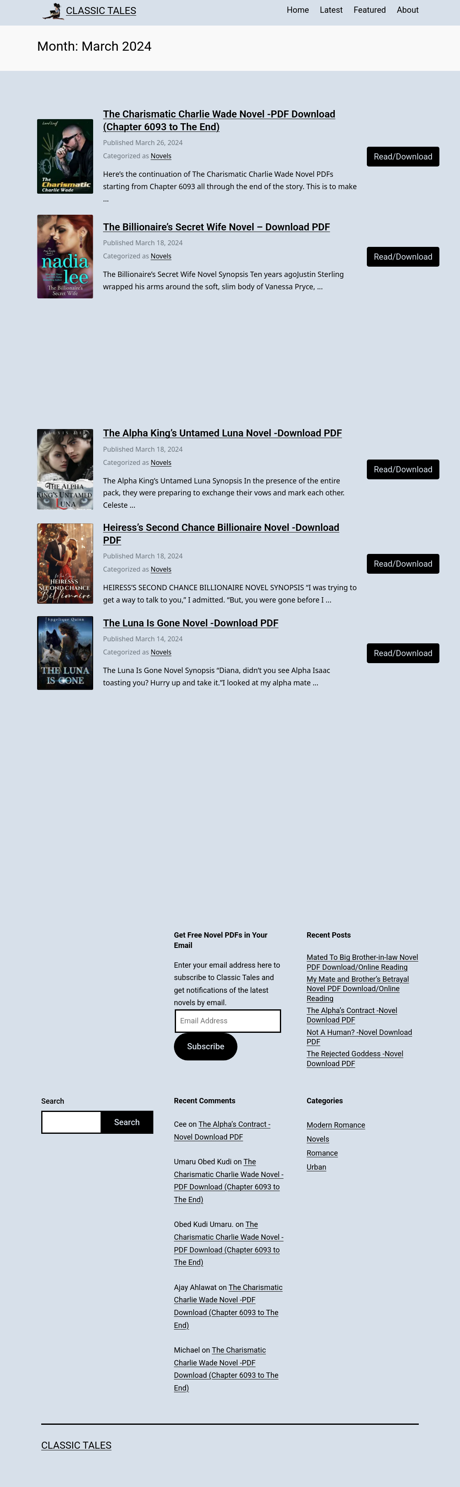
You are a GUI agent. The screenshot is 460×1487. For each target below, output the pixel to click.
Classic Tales (101, 10)
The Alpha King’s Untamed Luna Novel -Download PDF (222, 433)
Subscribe (205, 1046)
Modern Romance (336, 1125)
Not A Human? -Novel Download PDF (359, 1037)
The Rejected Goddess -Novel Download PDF (355, 1058)
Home (298, 10)
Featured (370, 10)
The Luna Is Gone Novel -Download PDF (191, 623)
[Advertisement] (230, 366)
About (408, 10)
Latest (331, 10)
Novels (160, 155)
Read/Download (403, 157)
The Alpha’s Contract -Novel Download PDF (352, 1015)
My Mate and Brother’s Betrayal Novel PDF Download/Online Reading (358, 989)
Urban (316, 1167)
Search (52, 1101)
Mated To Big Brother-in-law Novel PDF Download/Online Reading (362, 962)
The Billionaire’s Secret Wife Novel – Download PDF (216, 227)
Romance (322, 1153)
